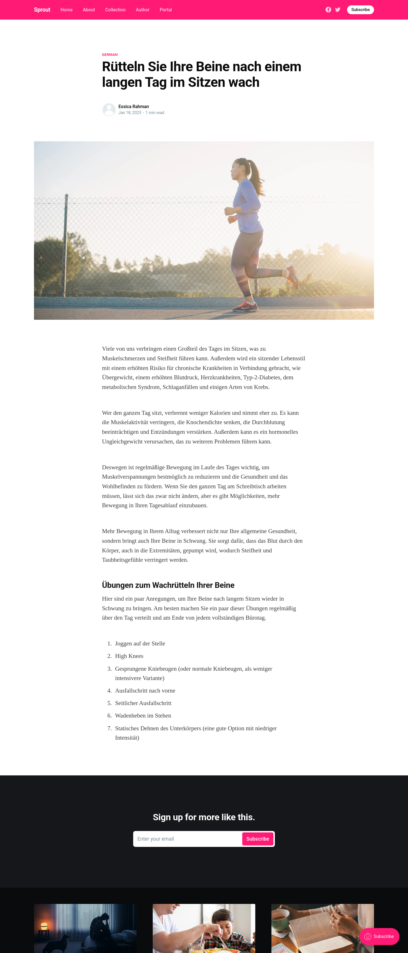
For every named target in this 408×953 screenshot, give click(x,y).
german (110, 54)
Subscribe (360, 9)
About (89, 9)
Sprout (42, 9)
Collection (115, 9)
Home (66, 9)
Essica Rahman (133, 106)
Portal (166, 9)
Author (142, 9)
